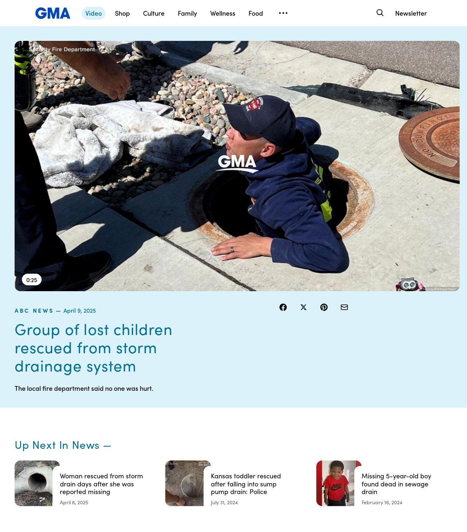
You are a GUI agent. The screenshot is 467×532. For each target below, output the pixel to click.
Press (277, 443)
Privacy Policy (230, 417)
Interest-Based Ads (293, 410)
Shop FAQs (339, 390)
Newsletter (411, 13)
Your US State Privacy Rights (286, 394)
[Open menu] (283, 13)
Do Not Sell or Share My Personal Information (237, 437)
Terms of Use (229, 404)
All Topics (337, 443)
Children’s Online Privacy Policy (233, 460)
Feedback (282, 456)
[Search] (379, 13)
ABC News (296, 45)
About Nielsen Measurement (286, 427)
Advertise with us (234, 476)
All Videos (338, 430)
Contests (224, 390)
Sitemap (393, 390)
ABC (332, 417)
